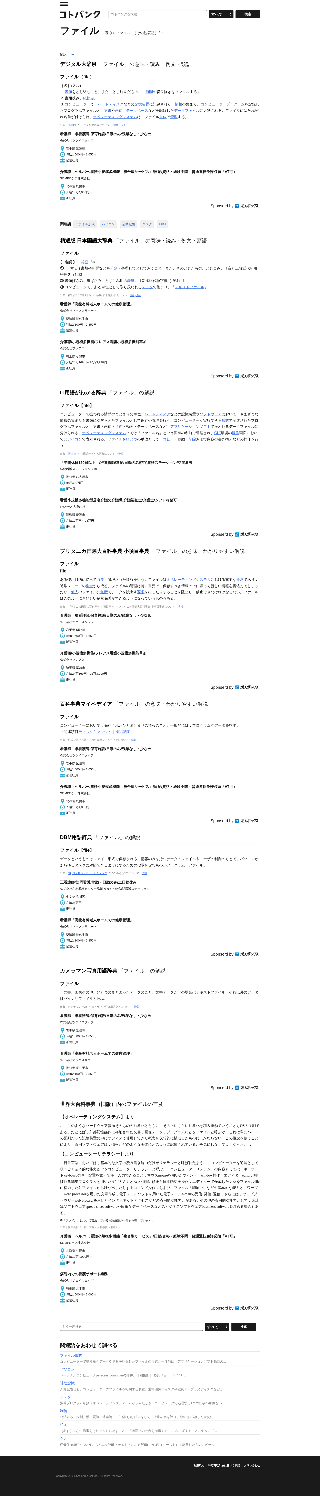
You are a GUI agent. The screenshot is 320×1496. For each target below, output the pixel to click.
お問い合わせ (252, 1465)
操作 (235, 433)
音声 (118, 427)
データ (147, 287)
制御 (162, 224)
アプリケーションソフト (190, 427)
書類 (68, 92)
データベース (137, 111)
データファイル (187, 111)
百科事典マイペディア (86, 704)
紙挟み (88, 98)
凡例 (122, 124)
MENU (64, 4)
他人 (74, 592)
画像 (118, 111)
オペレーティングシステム (115, 117)
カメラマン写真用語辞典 (88, 971)
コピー (168, 439)
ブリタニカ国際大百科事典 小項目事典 (104, 551)
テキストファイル (189, 287)
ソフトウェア (211, 414)
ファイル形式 (85, 224)
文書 (107, 111)
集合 (89, 586)
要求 (140, 592)
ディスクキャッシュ (94, 732)
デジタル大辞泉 (78, 64)
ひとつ (131, 439)
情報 (178, 104)
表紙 (130, 281)
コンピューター (77, 104)
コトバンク (80, 14)
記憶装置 (141, 104)
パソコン (108, 224)
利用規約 (198, 1465)
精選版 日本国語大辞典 (86, 240)
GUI (217, 433)
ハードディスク (110, 104)
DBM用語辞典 (76, 837)
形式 (225, 420)
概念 (240, 580)
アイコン (74, 439)
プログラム (235, 104)
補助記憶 (128, 224)
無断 (104, 592)
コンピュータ (212, 104)
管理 (174, 117)
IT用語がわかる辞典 (83, 392)
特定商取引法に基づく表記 (224, 1465)
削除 (192, 439)
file (72, 54)
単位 (163, 117)
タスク (147, 224)
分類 (114, 268)
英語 (84, 262)
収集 (100, 580)
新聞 (149, 92)
